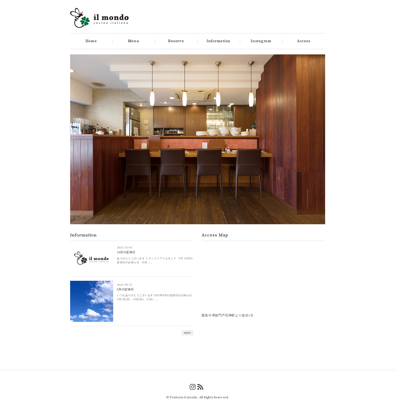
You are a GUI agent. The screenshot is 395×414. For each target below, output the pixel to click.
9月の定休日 (125, 289)
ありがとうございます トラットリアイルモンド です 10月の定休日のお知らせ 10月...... (155, 260)
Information (219, 41)
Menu (133, 41)
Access (304, 41)
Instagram (261, 41)
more (187, 332)
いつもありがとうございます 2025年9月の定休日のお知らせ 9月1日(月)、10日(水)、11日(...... (154, 297)
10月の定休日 (126, 252)
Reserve (176, 41)
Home (91, 41)
